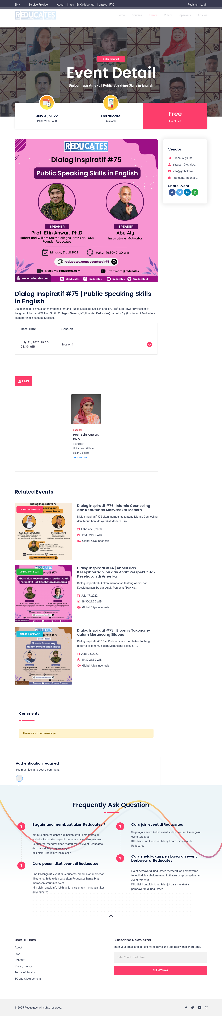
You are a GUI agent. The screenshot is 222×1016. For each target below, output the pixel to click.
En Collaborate (85, 4)
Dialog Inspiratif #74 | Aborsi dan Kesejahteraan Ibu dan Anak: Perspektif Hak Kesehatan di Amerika (116, 572)
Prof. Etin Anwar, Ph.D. (86, 436)
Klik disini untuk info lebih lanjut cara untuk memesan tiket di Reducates (68, 890)
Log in (19, 779)
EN (16, 4)
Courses (137, 18)
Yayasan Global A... (182, 164)
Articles (202, 18)
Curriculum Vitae (80, 457)
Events (153, 18)
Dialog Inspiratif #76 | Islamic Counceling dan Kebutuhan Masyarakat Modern (113, 508)
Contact (102, 4)
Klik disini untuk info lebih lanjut (51, 853)
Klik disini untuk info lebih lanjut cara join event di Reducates (161, 843)
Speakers (185, 18)
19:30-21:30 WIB (92, 601)
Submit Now (160, 970)
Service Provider (39, 4)
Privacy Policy (23, 966)
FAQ (111, 4)
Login (203, 4)
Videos (168, 18)
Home (121, 18)
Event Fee (175, 121)
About (61, 4)
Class (70, 4)
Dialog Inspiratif (111, 58)
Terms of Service (25, 972)
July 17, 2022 (89, 595)
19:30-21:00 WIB (92, 535)
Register (193, 4)
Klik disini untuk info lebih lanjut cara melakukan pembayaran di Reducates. (160, 887)
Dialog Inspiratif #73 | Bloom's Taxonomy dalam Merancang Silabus (113, 632)
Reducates (31, 1007)
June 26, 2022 (90, 653)
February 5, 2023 (91, 529)
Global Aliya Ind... (181, 158)
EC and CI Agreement (28, 978)
